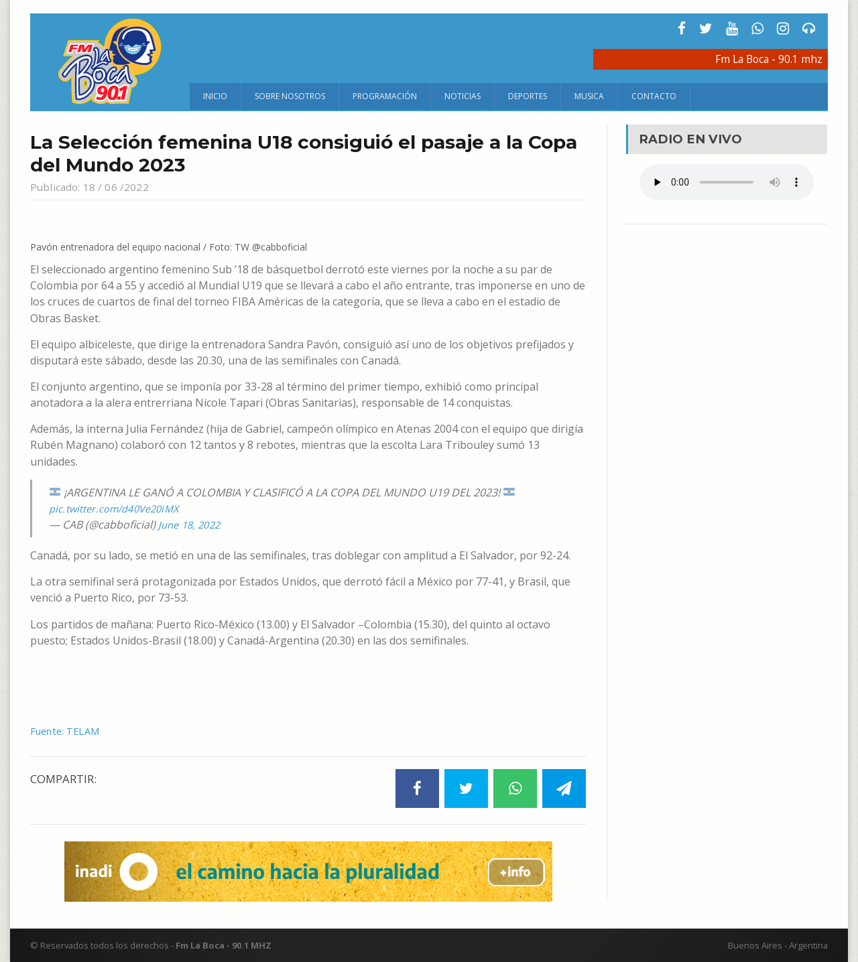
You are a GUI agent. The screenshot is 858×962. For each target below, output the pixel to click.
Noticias (462, 96)
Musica (589, 96)
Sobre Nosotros (290, 96)
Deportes (527, 96)
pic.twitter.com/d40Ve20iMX (119, 508)
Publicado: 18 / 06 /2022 (94, 186)
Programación (385, 96)
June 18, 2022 (191, 524)
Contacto (653, 96)
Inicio (215, 96)
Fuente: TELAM (68, 731)
